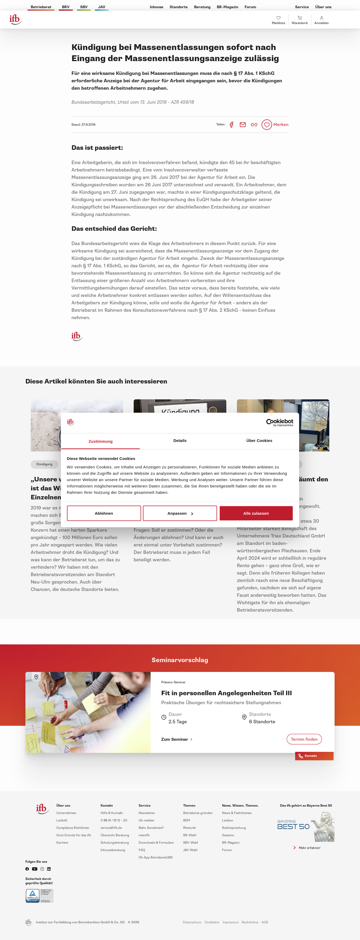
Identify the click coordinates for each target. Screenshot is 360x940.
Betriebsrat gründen (198, 813)
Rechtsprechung (234, 828)
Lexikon (227, 820)
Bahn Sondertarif (151, 828)
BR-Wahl (189, 835)
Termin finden (304, 739)
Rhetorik (189, 828)
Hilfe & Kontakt (112, 813)
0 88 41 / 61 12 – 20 (114, 820)
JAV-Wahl (190, 850)
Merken (281, 124)
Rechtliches (250, 922)
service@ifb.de (111, 828)
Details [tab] (180, 440)
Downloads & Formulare (156, 843)
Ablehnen (104, 513)
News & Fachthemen (237, 813)
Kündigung (44, 464)
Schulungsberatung (115, 843)
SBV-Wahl (190, 843)
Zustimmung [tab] (101, 441)
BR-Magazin (231, 843)
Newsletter (147, 813)
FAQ (142, 850)
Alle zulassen (256, 513)
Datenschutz (192, 922)
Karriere (62, 843)
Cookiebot (212, 922)
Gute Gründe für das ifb (73, 835)
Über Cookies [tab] (259, 440)
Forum (227, 850)
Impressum (230, 922)
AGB (265, 922)
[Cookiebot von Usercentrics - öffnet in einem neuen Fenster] (270, 423)
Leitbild (61, 820)
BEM (186, 820)
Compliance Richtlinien (72, 828)
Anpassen (180, 513)
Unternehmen (66, 813)
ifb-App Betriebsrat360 (156, 858)
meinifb (144, 835)
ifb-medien (146, 820)
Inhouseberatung (113, 850)
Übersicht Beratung (115, 835)
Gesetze (228, 835)
